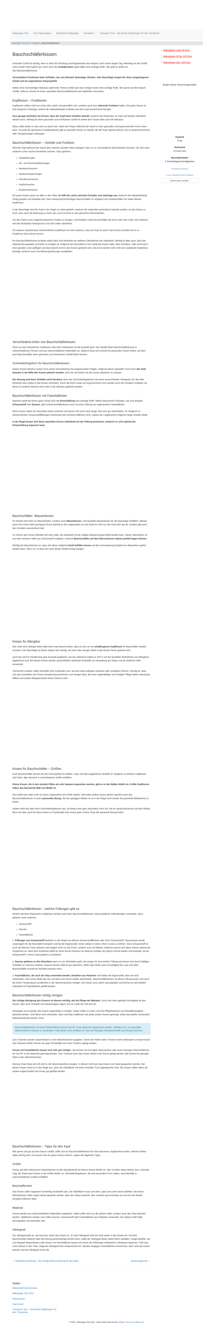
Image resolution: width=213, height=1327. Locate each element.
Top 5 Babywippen (42, 34)
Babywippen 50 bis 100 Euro (177, 57)
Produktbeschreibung (179, 170)
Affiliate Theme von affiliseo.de (131, 1323)
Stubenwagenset (139, 1262)
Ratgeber (36, 44)
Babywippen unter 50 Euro (176, 51)
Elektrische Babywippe (67, 34)
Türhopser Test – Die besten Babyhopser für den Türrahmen (130, 34)
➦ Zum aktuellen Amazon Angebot (179, 176)
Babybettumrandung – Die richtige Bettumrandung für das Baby (46, 1262)
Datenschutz (19, 1299)
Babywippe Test (20, 34)
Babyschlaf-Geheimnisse (25, 1289)
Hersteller (89, 34)
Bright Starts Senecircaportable (179, 85)
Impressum (18, 1305)
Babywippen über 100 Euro (177, 63)
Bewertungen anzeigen (179, 182)
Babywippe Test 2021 (21, 44)
